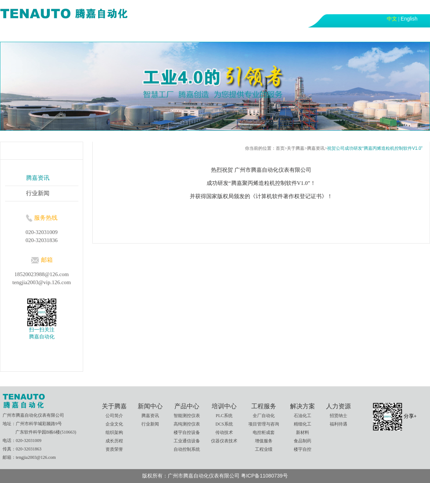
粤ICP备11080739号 (264, 476)
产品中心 (125, 34)
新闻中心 (87, 34)
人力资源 (281, 34)
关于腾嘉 (48, 34)
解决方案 (242, 34)
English (409, 19)
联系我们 (319, 34)
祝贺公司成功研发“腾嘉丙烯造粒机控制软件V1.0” (375, 148)
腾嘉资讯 (316, 148)
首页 (14, 34)
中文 (392, 19)
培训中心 (164, 34)
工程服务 (203, 34)
